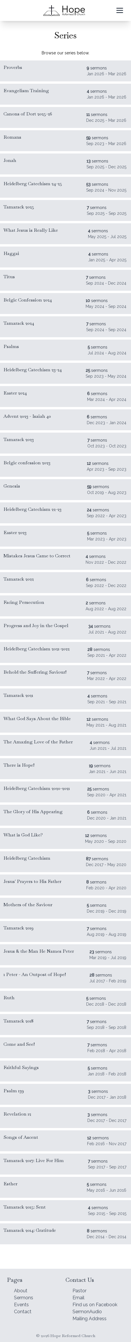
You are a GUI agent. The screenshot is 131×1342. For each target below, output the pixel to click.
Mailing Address (89, 1318)
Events (21, 1304)
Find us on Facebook (94, 1304)
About (20, 1290)
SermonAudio (87, 1311)
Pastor (79, 1290)
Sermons (23, 1297)
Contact (22, 1311)
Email (78, 1297)
